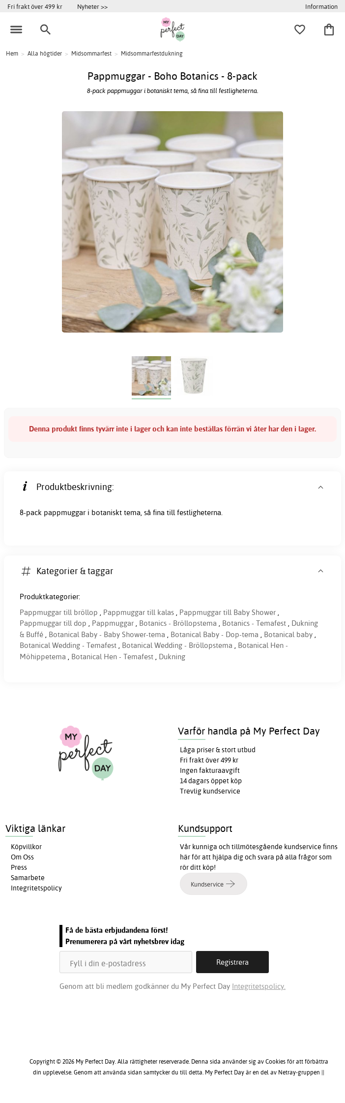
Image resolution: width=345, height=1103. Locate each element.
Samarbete (28, 877)
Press (19, 867)
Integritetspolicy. (259, 986)
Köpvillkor (26, 846)
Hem (12, 53)
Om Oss (22, 857)
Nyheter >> (92, 6)
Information (321, 6)
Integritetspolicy (36, 888)
